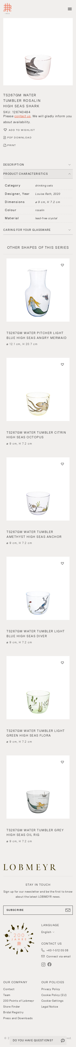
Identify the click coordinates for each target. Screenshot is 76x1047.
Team (6, 995)
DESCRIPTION (13, 164)
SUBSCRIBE (38, 910)
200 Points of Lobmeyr (18, 1000)
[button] (38, 52)
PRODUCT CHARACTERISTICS (25, 173)
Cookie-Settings (52, 1000)
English (46, 932)
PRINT (11, 145)
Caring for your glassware (27, 229)
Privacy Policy (50, 989)
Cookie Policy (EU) (54, 995)
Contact (8, 989)
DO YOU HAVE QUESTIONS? (33, 1040)
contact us (22, 116)
